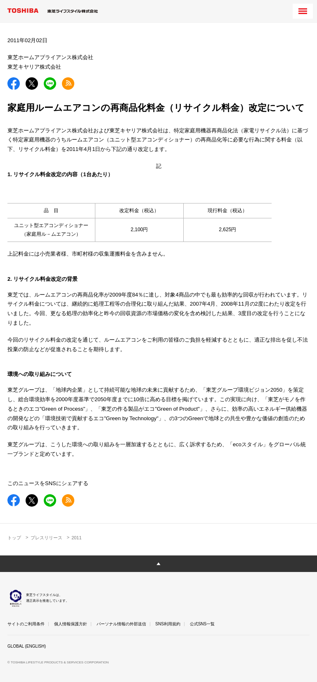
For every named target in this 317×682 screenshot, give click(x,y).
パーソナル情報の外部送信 (121, 624)
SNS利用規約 (167, 624)
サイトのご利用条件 (26, 624)
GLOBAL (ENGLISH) (26, 646)
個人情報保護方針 (70, 624)
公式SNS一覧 (202, 624)
